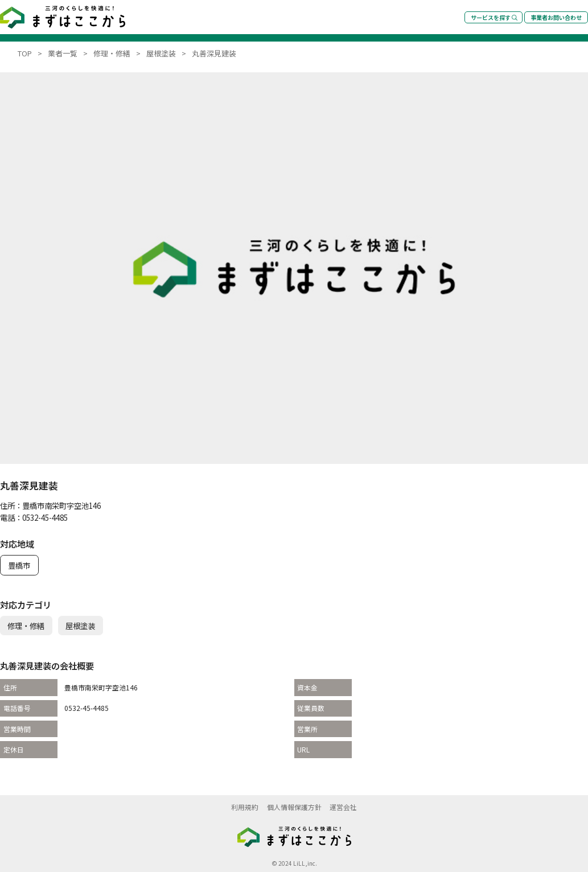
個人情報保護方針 (294, 807)
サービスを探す (494, 17)
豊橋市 (19, 565)
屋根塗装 (80, 625)
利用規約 (244, 807)
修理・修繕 (25, 625)
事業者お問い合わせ (556, 17)
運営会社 (343, 807)
